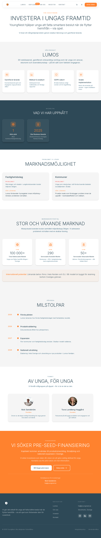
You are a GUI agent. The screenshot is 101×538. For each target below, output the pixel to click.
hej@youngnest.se (50, 483)
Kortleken (33, 5)
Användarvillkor (94, 529)
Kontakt (62, 5)
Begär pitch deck (41, 468)
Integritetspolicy (80, 529)
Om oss (42, 5)
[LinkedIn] (86, 516)
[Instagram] (80, 516)
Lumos (23, 5)
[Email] (91, 516)
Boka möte (62, 468)
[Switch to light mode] (81, 6)
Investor (52, 5)
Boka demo (90, 5)
